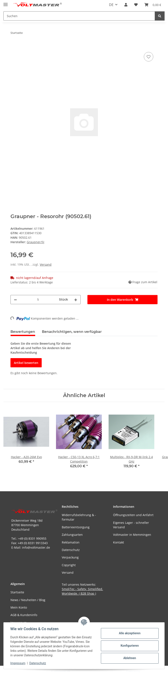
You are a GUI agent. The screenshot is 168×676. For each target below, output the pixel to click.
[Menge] (38, 299)
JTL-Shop (146, 671)
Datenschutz (37, 663)
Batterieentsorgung (76, 527)
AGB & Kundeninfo (23, 615)
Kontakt (118, 542)
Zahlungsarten (72, 535)
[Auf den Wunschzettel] (148, 56)
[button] (126, 4)
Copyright (69, 565)
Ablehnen (129, 658)
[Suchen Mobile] (79, 16)
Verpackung (70, 557)
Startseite (17, 592)
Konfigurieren (129, 645)
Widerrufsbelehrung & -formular (79, 517)
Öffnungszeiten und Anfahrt (133, 515)
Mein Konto (18, 607)
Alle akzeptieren (129, 633)
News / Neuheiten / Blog (27, 600)
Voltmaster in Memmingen (132, 535)
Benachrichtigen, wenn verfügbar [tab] (72, 332)
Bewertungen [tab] (22, 332)
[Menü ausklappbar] (5, 2)
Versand (46, 264)
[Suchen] (160, 16)
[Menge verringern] (15, 299)
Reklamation (71, 542)
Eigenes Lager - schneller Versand (131, 525)
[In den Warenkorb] (13, 46)
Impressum (17, 663)
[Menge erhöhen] (75, 299)
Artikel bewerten (26, 363)
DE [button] (111, 4)
